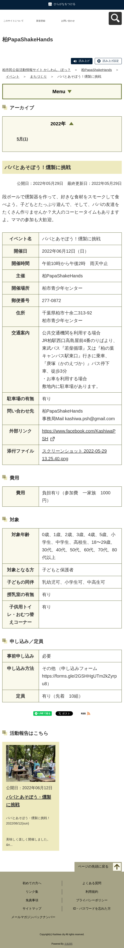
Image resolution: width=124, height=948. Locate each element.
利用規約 (92, 891)
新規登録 (40, 21)
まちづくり (38, 76)
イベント (12, 76)
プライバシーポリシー (92, 900)
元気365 (68, 944)
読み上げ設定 (111, 60)
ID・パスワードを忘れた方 (92, 908)
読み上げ (84, 60)
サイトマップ (32, 908)
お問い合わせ (68, 21)
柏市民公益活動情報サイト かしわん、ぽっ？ (36, 70)
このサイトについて (13, 21)
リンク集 (32, 891)
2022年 (58, 123)
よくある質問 (91, 883)
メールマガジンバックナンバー (33, 917)
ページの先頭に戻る (93, 866)
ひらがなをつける (64, 4)
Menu (58, 91)
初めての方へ (32, 883)
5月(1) (22, 139)
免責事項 (32, 900)
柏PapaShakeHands (96, 70)
